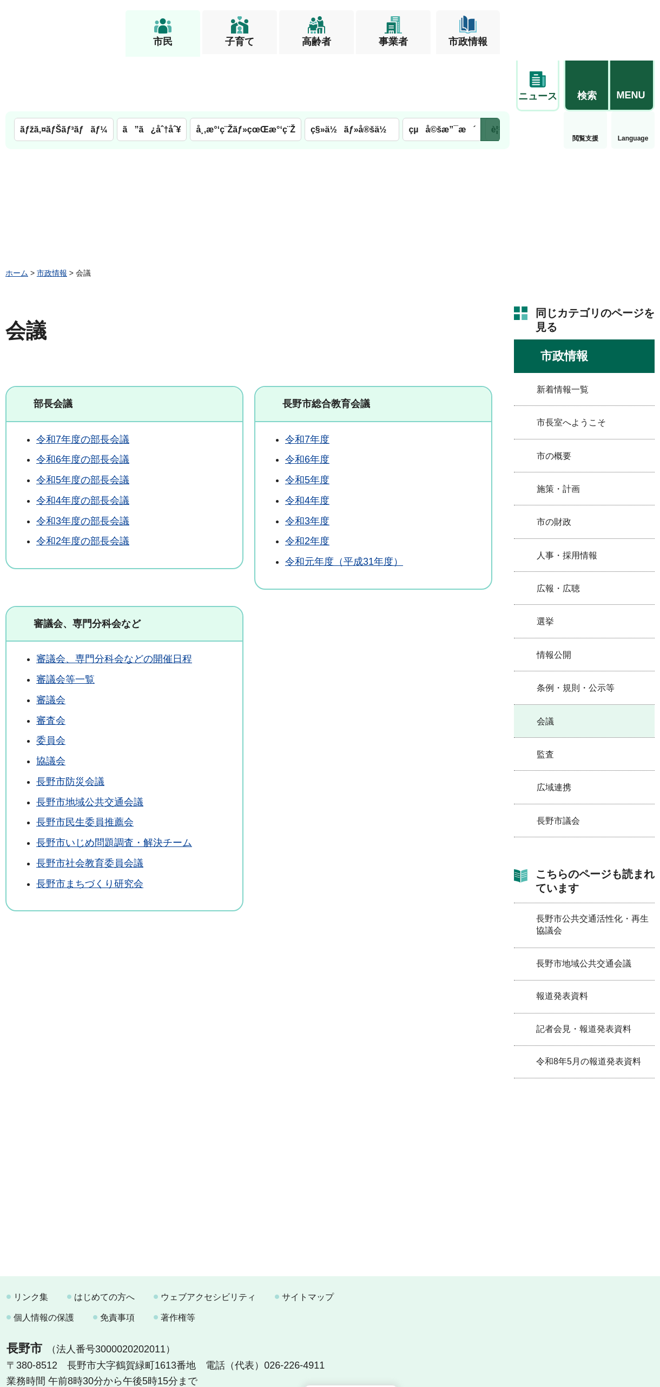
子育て (239, 41)
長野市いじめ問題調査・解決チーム (114, 787)
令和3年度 (307, 466)
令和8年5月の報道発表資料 (588, 1006)
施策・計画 (558, 433)
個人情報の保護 (44, 1262)
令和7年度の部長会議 (82, 384)
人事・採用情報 (567, 500)
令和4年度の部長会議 (82, 445)
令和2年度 (307, 486)
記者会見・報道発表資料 (583, 973)
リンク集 (31, 1241)
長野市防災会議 (70, 726)
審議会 (50, 644)
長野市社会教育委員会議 (89, 808)
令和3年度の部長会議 (82, 466)
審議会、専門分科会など (87, 568)
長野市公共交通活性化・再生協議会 (592, 869)
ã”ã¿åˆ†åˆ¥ (152, 74)
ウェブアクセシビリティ (208, 1241)
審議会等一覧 (65, 624)
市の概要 (554, 400)
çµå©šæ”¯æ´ (442, 74)
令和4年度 (307, 445)
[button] (586, 25)
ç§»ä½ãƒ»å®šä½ (352, 74)
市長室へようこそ (571, 367)
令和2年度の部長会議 (82, 486)
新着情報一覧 (563, 334)
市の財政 (554, 466)
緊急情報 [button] (633, 81)
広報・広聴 (558, 533)
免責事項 (117, 1262)
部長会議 (53, 348)
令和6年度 (307, 404)
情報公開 (554, 599)
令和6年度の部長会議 (82, 404)
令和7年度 (307, 384)
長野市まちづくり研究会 (89, 828)
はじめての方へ (104, 1241)
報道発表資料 (562, 940)
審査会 (50, 665)
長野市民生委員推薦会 (85, 767)
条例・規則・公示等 (576, 632)
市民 (163, 41)
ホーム (16, 218)
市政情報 (467, 41)
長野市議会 (558, 765)
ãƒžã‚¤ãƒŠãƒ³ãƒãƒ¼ (64, 74)
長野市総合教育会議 (326, 348)
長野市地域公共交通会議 (89, 747)
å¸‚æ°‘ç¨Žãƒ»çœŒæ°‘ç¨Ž (245, 74)
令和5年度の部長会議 (82, 424)
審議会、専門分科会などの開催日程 (114, 603)
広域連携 (554, 732)
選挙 (545, 566)
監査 (545, 699)
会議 (545, 666)
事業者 (393, 41)
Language (585, 83)
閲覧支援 (538, 83)
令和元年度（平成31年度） (344, 506)
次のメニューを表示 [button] (490, 74)
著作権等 (178, 1262)
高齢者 (316, 41)
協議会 (50, 706)
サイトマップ (308, 1241)
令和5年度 (307, 424)
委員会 (50, 685)
